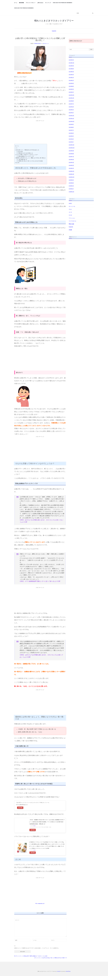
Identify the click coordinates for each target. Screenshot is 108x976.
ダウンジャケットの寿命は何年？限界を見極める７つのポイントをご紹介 (30, 956)
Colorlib (58, 971)
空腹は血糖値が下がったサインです (26, 156)
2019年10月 (71, 177)
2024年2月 (71, 77)
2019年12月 (71, 171)
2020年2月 (71, 168)
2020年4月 (71, 162)
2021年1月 (71, 142)
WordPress (68, 971)
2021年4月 (71, 139)
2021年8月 (71, 127)
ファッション (72, 218)
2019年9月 (71, 180)
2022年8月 (71, 101)
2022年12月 (71, 95)
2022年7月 (71, 104)
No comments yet (40, 903)
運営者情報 (21, 2)
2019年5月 (71, 186)
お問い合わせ (40, 2)
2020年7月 (71, 156)
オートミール (72, 206)
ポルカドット (46, 43)
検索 (91, 49)
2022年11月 (71, 98)
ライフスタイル (72, 221)
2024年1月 (71, 80)
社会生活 (54, 31)
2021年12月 (71, 115)
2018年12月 (71, 191)
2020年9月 (71, 150)
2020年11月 (71, 145)
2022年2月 (71, 109)
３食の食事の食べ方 (22, 159)
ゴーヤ (70, 212)
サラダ (70, 215)
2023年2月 (71, 92)
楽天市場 (20, 807)
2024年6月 (71, 71)
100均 (70, 203)
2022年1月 (71, 112)
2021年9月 (71, 124)
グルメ (70, 209)
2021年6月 (71, 133)
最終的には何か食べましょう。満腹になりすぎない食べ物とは (30, 158)
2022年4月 (71, 107)
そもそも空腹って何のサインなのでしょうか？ (27, 154)
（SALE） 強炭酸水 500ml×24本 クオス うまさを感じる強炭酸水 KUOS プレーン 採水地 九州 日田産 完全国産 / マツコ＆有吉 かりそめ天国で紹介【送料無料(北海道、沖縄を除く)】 (46, 822)
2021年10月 (71, 121)
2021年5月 (71, 136)
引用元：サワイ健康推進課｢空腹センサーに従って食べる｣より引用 (40, 581)
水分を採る (20, 151)
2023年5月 (71, 89)
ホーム (15, 2)
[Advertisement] (40, 133)
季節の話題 (71, 224)
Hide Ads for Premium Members (62, 2)
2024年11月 (71, 63)
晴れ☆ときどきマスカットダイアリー (54, 20)
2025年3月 (71, 60)
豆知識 (70, 229)
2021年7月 (71, 130)
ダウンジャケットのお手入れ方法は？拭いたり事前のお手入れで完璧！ (50, 957)
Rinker (34, 825)
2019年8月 (71, 183)
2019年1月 (71, 189)
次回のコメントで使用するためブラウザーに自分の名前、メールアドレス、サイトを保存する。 (36, 948)
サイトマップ (48, 2)
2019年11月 (71, 174)
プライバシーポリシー (31, 2)
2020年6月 (71, 159)
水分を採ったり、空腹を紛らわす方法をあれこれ (27, 150)
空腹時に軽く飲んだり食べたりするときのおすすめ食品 (30, 161)
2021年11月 (71, 118)
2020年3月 (71, 165)
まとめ (17, 162)
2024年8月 (71, 68)
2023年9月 (71, 83)
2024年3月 (71, 74)
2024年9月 (71, 66)
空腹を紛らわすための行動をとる (25, 153)
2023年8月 (71, 86)
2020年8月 (71, 153)
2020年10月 (71, 148)
